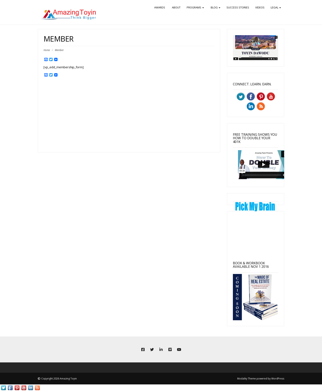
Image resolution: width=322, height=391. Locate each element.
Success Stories (238, 7)
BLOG (215, 7)
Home (47, 50)
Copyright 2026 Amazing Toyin (59, 378)
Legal (276, 7)
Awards (159, 7)
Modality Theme (246, 378)
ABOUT (176, 7)
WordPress (277, 378)
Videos (259, 7)
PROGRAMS (195, 7)
